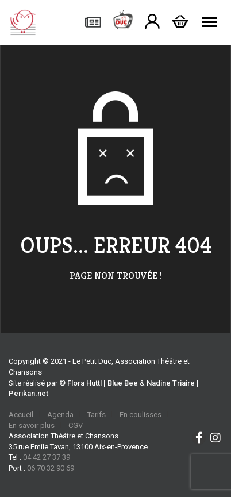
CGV (75, 425)
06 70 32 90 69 (50, 468)
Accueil (21, 414)
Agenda (60, 414)
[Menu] (209, 22)
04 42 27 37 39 (46, 457)
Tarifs (96, 414)
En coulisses (140, 414)
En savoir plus (32, 425)
